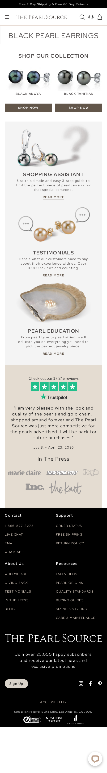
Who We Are (16, 574)
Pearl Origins (69, 583)
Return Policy (70, 543)
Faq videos (66, 574)
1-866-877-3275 (19, 526)
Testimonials (18, 592)
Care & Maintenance (75, 618)
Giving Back (16, 583)
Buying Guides (70, 600)
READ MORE (53, 197)
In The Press (54, 458)
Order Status (69, 526)
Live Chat (14, 535)
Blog (10, 609)
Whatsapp (14, 552)
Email (10, 543)
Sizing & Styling (71, 609)
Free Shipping (69, 535)
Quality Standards (75, 592)
